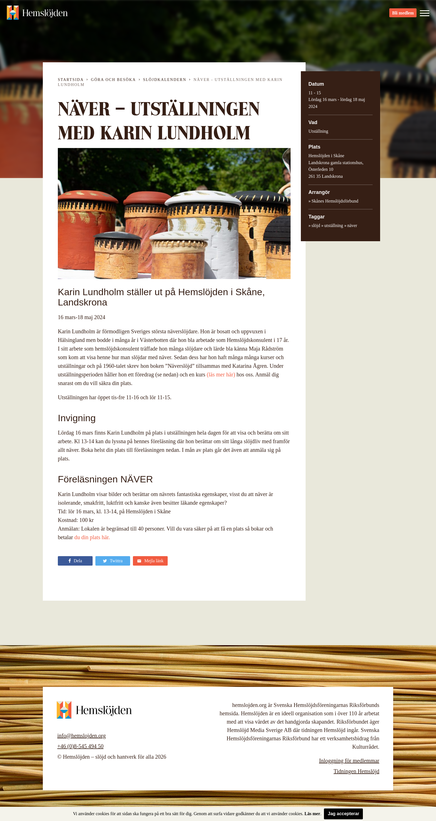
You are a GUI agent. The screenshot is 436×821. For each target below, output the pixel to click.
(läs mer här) (221, 374)
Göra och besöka (113, 80)
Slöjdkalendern (165, 80)
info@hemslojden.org (81, 736)
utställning (333, 225)
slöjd (315, 225)
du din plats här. (92, 537)
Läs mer (312, 813)
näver (352, 225)
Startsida (71, 80)
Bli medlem (403, 14)
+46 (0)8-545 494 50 (80, 746)
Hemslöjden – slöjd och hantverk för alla (37, 14)
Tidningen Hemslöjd (356, 771)
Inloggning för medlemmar (349, 761)
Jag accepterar (343, 813)
